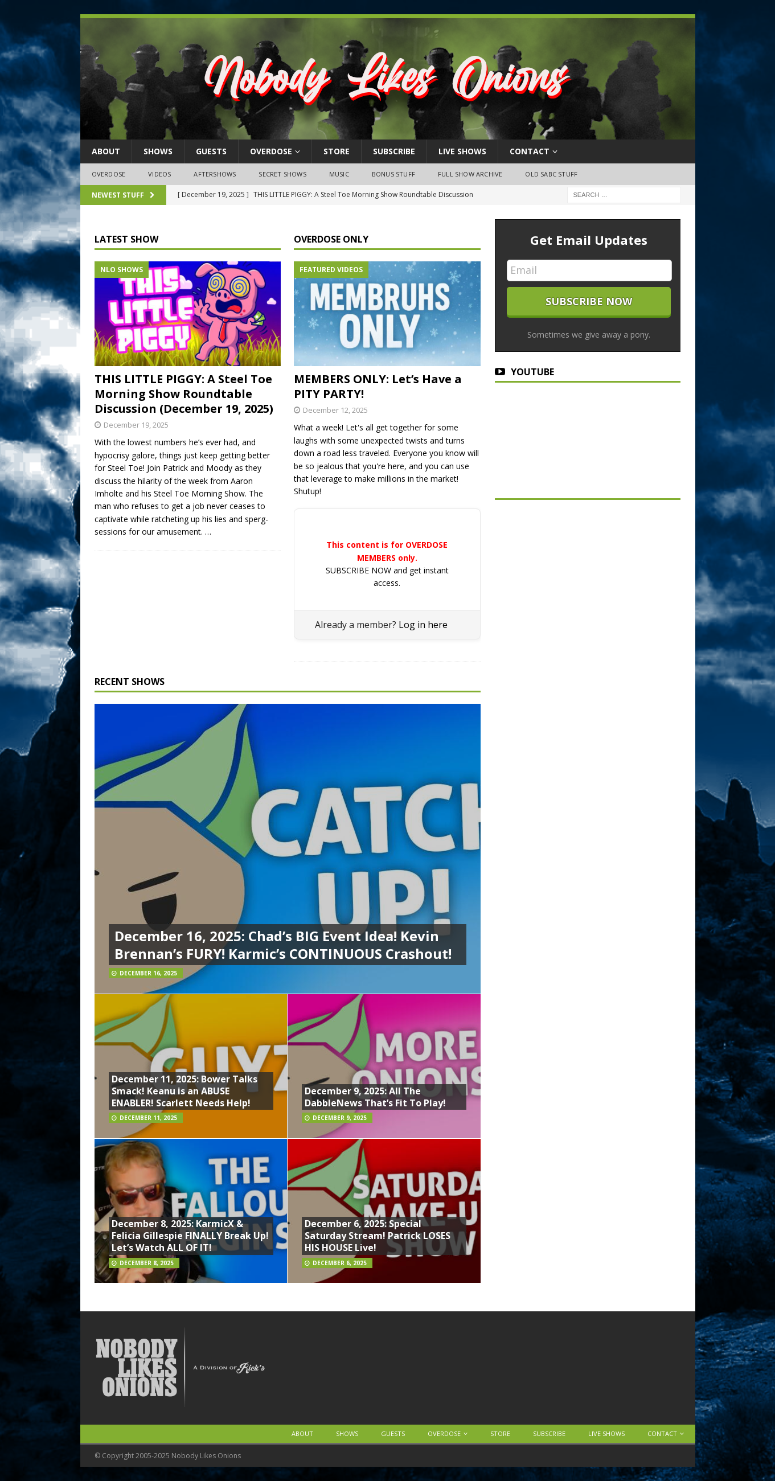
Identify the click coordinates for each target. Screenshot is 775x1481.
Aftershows (215, 174)
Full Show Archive (470, 174)
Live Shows (462, 151)
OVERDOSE (271, 151)
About (106, 151)
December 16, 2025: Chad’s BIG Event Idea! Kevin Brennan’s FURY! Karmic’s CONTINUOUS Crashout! (283, 944)
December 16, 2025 (148, 973)
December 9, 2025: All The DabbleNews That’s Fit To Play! (375, 1097)
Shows (158, 151)
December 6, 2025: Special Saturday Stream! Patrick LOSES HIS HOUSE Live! (377, 1235)
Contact (530, 151)
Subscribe (394, 151)
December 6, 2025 (340, 1263)
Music (339, 174)
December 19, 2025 (136, 425)
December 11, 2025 (148, 1118)
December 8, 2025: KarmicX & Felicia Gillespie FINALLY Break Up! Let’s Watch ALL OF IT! (190, 1235)
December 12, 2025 (335, 410)
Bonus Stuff (393, 174)
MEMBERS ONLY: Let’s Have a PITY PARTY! (378, 386)
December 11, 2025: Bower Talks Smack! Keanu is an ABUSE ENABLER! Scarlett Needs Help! (184, 1091)
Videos (159, 174)
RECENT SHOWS (130, 681)
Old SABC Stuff (551, 174)
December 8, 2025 (147, 1263)
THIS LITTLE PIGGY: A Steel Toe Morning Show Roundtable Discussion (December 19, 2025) (184, 393)
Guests (211, 151)
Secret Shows (282, 174)
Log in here (423, 624)
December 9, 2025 (340, 1118)
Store (336, 151)
